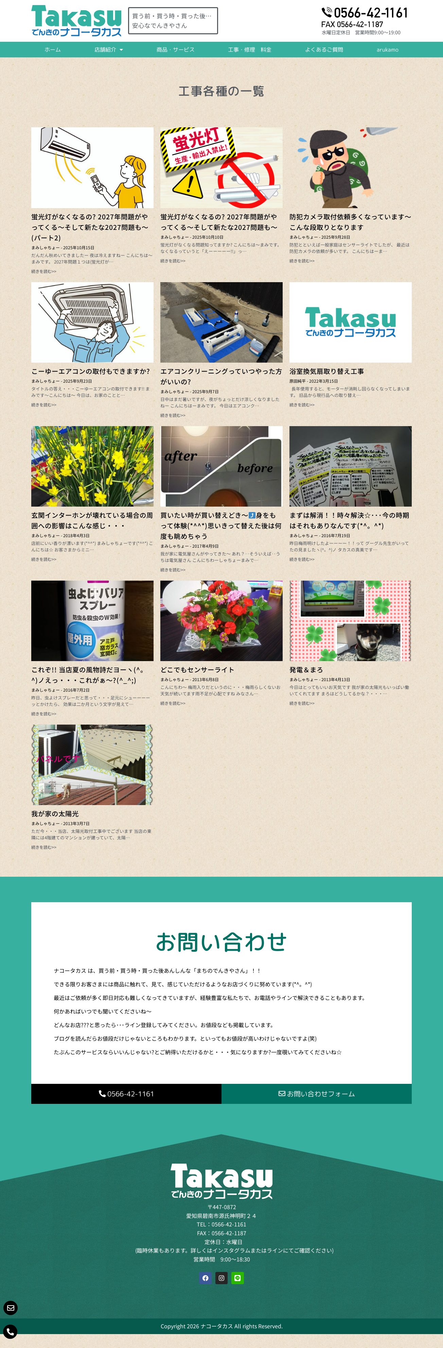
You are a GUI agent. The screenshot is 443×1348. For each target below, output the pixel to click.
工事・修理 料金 (249, 49)
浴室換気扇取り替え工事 (326, 371)
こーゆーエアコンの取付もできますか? (90, 371)
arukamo (387, 49)
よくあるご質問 (324, 49)
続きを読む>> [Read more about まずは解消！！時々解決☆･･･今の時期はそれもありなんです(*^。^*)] (302, 559)
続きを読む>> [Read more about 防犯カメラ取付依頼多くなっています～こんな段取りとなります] (302, 260)
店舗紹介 (108, 49)
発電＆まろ (306, 669)
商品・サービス (176, 49)
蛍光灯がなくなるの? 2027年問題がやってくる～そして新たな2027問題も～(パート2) (89, 227)
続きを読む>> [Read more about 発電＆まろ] (302, 703)
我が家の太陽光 (55, 813)
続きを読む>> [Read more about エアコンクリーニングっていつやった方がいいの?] (172, 415)
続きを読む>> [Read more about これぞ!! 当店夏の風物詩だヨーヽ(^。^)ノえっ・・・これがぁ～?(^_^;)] (43, 713)
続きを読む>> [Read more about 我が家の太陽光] (43, 847)
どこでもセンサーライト (197, 669)
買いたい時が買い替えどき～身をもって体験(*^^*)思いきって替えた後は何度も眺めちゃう (221, 525)
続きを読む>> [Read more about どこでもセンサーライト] (172, 703)
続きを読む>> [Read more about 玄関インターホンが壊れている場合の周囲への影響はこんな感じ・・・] (43, 559)
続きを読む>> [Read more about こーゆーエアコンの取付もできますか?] (43, 404)
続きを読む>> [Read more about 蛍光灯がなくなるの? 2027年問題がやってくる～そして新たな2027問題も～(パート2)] (43, 271)
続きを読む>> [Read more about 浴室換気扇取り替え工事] (302, 404)
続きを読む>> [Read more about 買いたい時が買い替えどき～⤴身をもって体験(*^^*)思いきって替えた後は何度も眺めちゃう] (172, 569)
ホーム (53, 49)
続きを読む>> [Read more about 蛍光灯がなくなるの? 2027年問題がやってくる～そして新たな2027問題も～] (172, 260)
